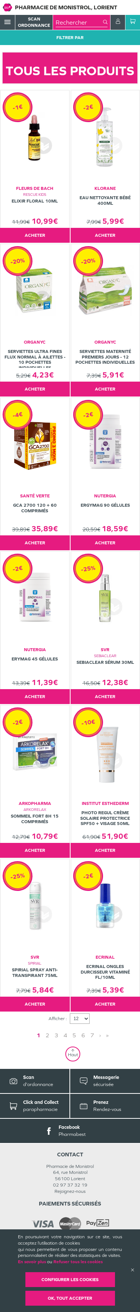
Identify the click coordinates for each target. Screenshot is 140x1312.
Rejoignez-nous (70, 1191)
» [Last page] (107, 1035)
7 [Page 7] (92, 1035)
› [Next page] (100, 1035)
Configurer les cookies (70, 1279)
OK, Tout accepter (70, 1298)
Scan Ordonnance (34, 22)
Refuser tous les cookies (78, 1261)
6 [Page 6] (83, 1035)
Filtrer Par (70, 37)
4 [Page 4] (65, 1035)
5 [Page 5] (74, 1035)
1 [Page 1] (38, 1035)
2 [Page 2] (47, 1035)
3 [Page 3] (56, 1035)
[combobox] (79, 22)
